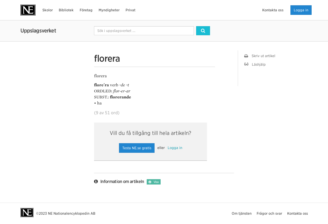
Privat (130, 10)
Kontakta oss (273, 10)
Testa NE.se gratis (136, 148)
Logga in (301, 10)
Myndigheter (109, 10)
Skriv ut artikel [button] (259, 56)
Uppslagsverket (38, 30)
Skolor (47, 10)
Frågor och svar (269, 213)
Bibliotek (66, 10)
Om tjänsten (242, 213)
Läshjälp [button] (255, 64)
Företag (86, 10)
